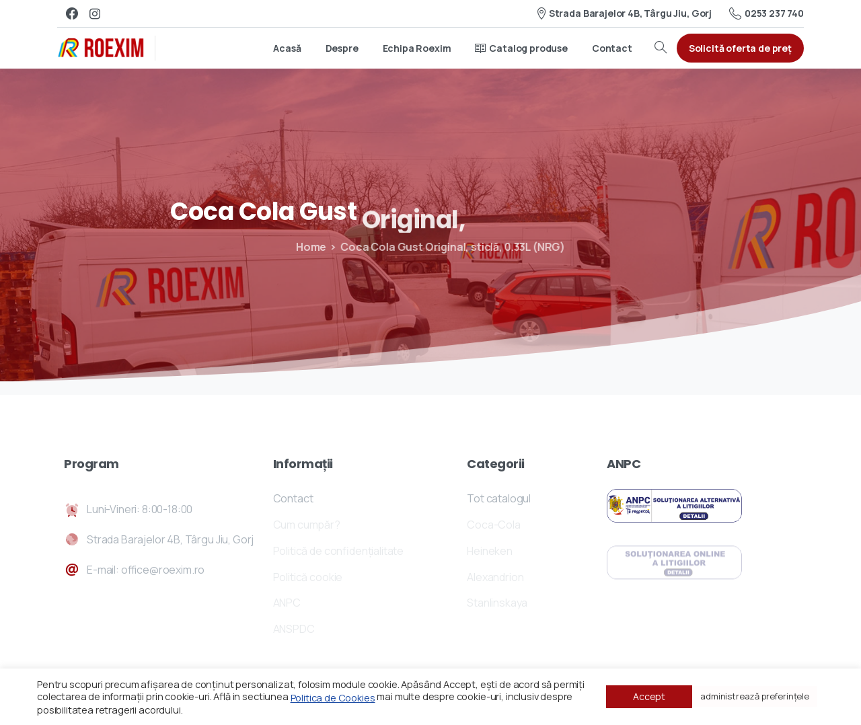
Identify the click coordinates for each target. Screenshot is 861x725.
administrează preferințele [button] (754, 696)
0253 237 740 (766, 13)
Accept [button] (649, 696)
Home (306, 246)
